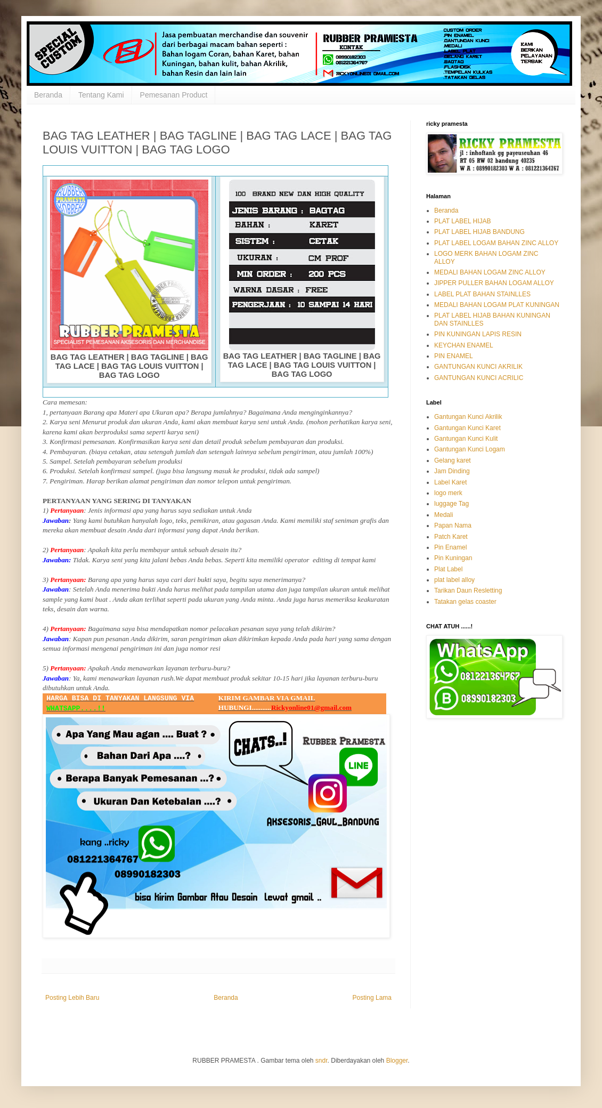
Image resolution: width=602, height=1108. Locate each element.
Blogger (397, 1060)
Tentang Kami (101, 95)
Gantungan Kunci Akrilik (468, 416)
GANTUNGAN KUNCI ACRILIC (478, 378)
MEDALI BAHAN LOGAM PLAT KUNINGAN (496, 305)
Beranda (48, 95)
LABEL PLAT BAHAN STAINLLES (482, 294)
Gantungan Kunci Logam (469, 449)
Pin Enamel (450, 547)
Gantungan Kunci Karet (467, 428)
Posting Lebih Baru (72, 997)
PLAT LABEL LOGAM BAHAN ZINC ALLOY (496, 243)
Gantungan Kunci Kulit (466, 438)
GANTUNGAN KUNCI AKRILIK (478, 366)
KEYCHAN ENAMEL (463, 345)
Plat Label (448, 569)
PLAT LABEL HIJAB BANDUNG (479, 232)
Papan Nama (452, 525)
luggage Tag (451, 503)
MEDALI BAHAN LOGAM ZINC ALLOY (490, 272)
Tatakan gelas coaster (465, 601)
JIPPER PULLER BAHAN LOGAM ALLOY (494, 283)
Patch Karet (451, 536)
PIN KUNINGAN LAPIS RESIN (478, 334)
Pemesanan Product (174, 95)
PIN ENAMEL (453, 356)
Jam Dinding (452, 471)
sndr (321, 1060)
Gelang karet (452, 460)
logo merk (448, 493)
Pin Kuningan (453, 558)
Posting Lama (372, 997)
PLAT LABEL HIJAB (462, 221)
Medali (443, 515)
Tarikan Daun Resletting (468, 590)
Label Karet (450, 482)
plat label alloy (454, 580)
